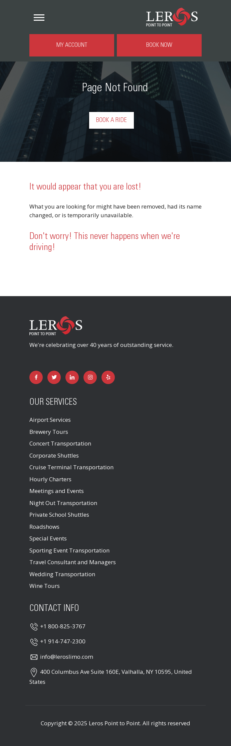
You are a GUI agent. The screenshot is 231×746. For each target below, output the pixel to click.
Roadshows (44, 526)
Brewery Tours (48, 432)
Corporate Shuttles (54, 455)
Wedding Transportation (62, 574)
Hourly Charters (50, 479)
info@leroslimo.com (66, 656)
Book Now (159, 45)
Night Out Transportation (63, 503)
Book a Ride (111, 120)
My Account (71, 45)
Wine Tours (44, 586)
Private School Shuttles (59, 514)
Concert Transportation (60, 443)
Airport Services (50, 419)
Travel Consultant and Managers (72, 562)
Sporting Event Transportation (69, 550)
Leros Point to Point (114, 723)
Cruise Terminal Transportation (71, 467)
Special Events (48, 538)
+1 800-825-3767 (62, 626)
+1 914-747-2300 (62, 641)
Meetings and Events (56, 491)
